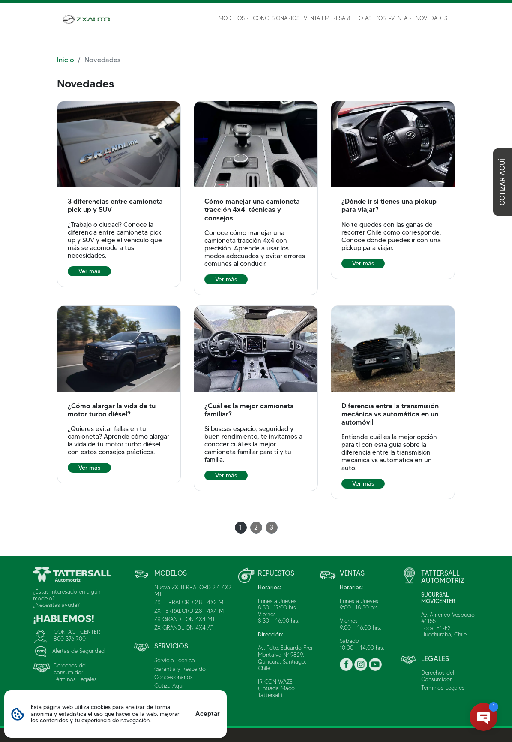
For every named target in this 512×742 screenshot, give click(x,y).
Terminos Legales (442, 687)
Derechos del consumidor (70, 669)
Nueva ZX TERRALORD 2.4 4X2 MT (192, 590)
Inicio (65, 60)
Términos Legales (75, 679)
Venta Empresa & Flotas (337, 18)
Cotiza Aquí (168, 685)
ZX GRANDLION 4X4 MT (184, 618)
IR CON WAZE (275, 681)
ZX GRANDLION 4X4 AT (183, 627)
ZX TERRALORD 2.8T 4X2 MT (190, 602)
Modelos (232, 18)
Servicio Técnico (174, 660)
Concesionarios (276, 18)
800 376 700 (70, 638)
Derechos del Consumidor (437, 676)
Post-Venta (391, 18)
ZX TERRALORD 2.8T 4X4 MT (190, 610)
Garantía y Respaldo (180, 668)
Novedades (431, 18)
